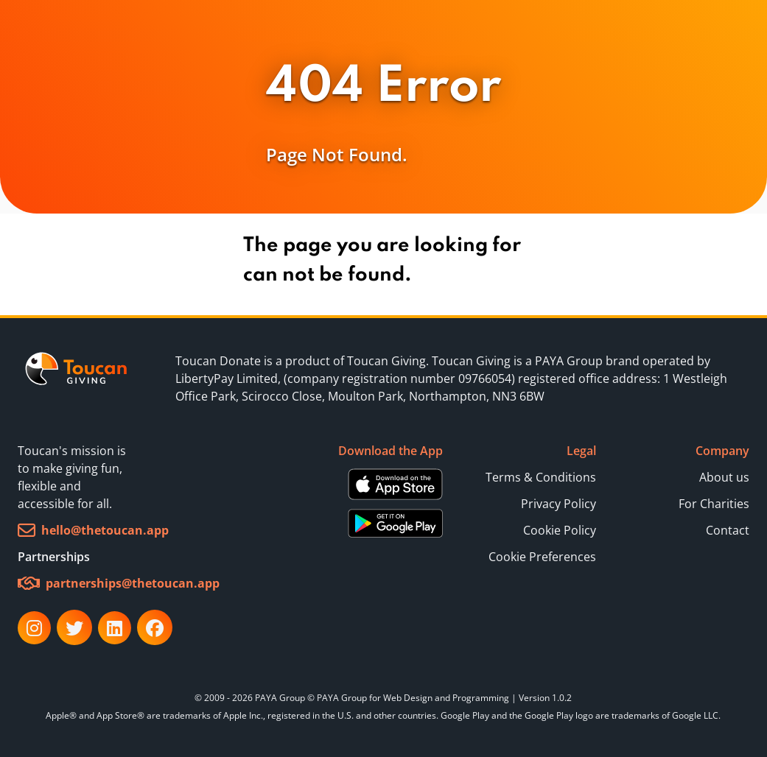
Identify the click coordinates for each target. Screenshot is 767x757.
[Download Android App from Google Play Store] (395, 523)
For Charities (714, 504)
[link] (77, 378)
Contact (727, 530)
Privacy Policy (558, 504)
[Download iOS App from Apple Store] (395, 484)
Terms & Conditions (541, 477)
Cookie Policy (559, 530)
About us (724, 477)
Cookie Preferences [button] (542, 557)
